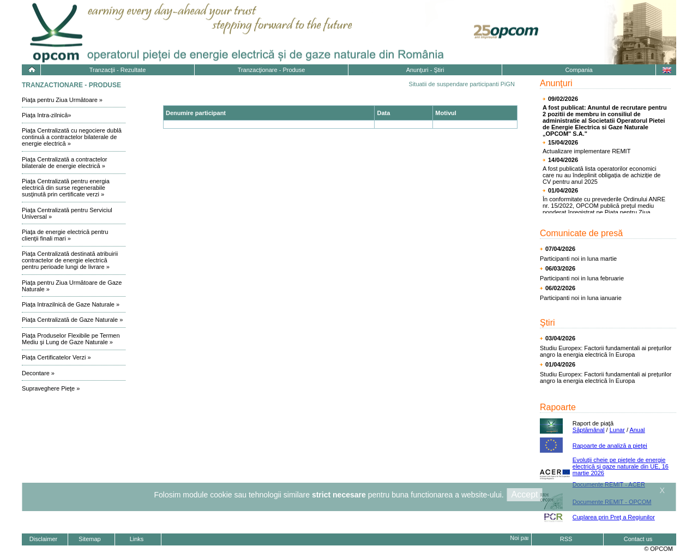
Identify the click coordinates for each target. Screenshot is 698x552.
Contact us (638, 539)
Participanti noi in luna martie (578, 258)
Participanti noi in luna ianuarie (581, 298)
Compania (578, 70)
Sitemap (89, 539)
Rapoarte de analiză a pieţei (610, 445)
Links (137, 539)
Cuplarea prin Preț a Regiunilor (614, 517)
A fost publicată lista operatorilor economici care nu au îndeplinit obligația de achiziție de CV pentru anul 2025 (601, 175)
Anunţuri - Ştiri (425, 70)
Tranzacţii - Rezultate (117, 70)
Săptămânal (589, 430)
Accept (525, 494)
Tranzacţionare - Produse (271, 70)
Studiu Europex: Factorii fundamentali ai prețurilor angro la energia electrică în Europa (606, 351)
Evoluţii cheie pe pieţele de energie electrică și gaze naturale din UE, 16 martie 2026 (621, 466)
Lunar (617, 430)
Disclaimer (43, 539)
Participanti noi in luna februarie (582, 278)
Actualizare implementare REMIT (586, 151)
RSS (566, 539)
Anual (637, 430)
